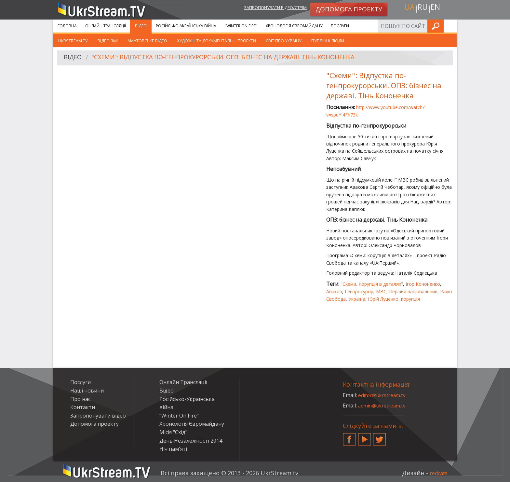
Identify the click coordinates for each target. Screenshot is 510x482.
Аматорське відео (147, 41)
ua (407, 9)
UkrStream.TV (73, 41)
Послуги (340, 26)
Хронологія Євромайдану (294, 26)
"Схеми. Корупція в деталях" (372, 284)
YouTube (364, 436)
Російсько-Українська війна (186, 26)
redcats (437, 473)
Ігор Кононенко (423, 284)
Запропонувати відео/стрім (268, 9)
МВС (381, 291)
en (437, 9)
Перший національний (413, 291)
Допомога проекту (94, 423)
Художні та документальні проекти (216, 41)
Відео (141, 26)
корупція (410, 299)
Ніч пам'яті (173, 448)
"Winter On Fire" (241, 26)
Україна (356, 299)
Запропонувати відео (98, 415)
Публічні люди (327, 41)
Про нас (80, 399)
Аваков (334, 291)
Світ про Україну (284, 41)
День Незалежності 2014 (190, 440)
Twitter (379, 436)
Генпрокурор (359, 291)
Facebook (349, 436)
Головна (67, 26)
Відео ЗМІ (108, 41)
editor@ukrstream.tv (383, 395)
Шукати (450, 25)
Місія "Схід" (173, 432)
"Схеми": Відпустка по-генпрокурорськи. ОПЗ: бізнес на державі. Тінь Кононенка (236, 58)
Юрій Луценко (383, 299)
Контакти (82, 407)
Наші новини (87, 390)
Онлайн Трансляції (105, 26)
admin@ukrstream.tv (383, 405)
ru (422, 9)
